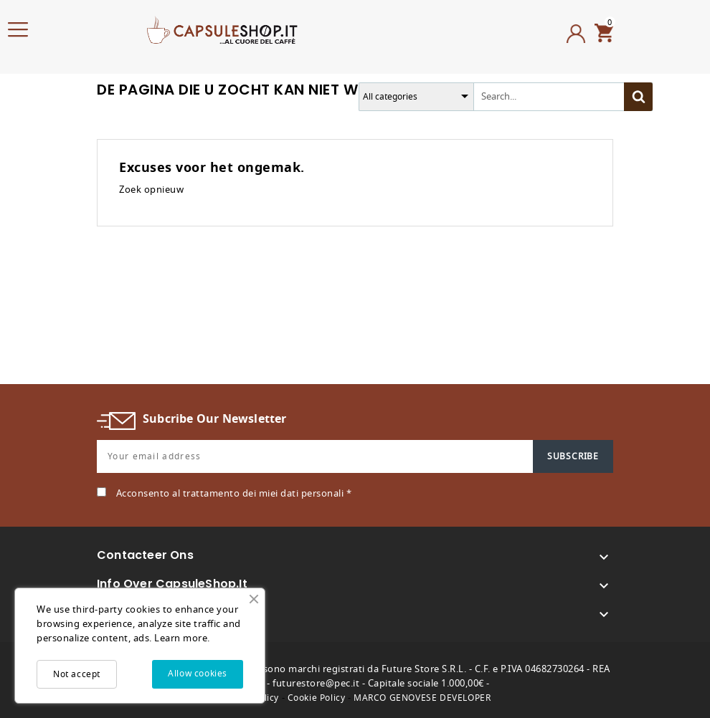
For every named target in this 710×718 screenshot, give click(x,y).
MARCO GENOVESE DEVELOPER (422, 697)
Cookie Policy (317, 697)
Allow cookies (197, 673)
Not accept (76, 674)
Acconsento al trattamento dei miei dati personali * (234, 493)
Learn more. (182, 638)
